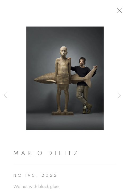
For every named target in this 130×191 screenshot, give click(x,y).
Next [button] (119, 95)
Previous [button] (5, 95)
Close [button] (120, 12)
